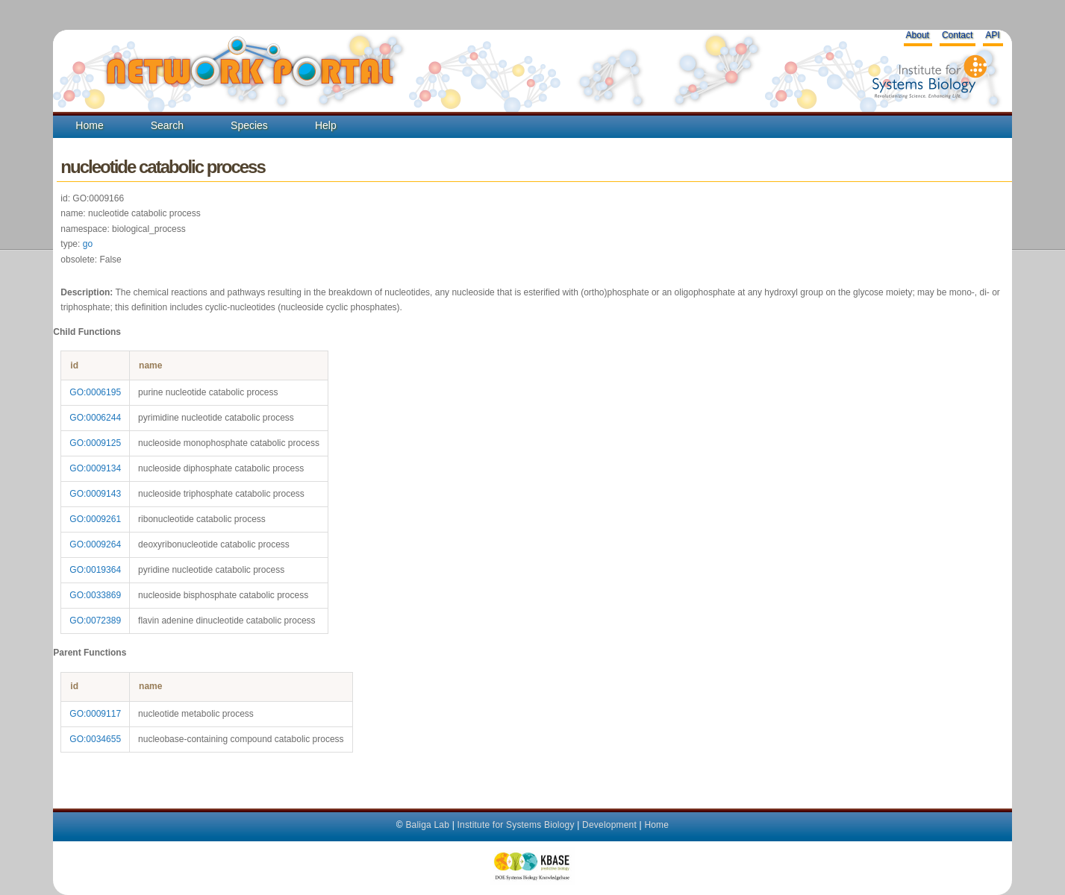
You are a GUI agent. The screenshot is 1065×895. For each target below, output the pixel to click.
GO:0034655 (95, 739)
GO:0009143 (95, 494)
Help (326, 125)
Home (89, 125)
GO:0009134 (95, 468)
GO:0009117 (95, 714)
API (992, 35)
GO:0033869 (95, 595)
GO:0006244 (95, 417)
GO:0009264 (95, 544)
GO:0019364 (95, 570)
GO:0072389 (95, 620)
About (917, 35)
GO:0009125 (95, 443)
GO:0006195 (95, 392)
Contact (957, 35)
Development (609, 825)
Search (167, 125)
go (88, 244)
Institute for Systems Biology (515, 825)
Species (249, 125)
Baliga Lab (427, 825)
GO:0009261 (95, 519)
